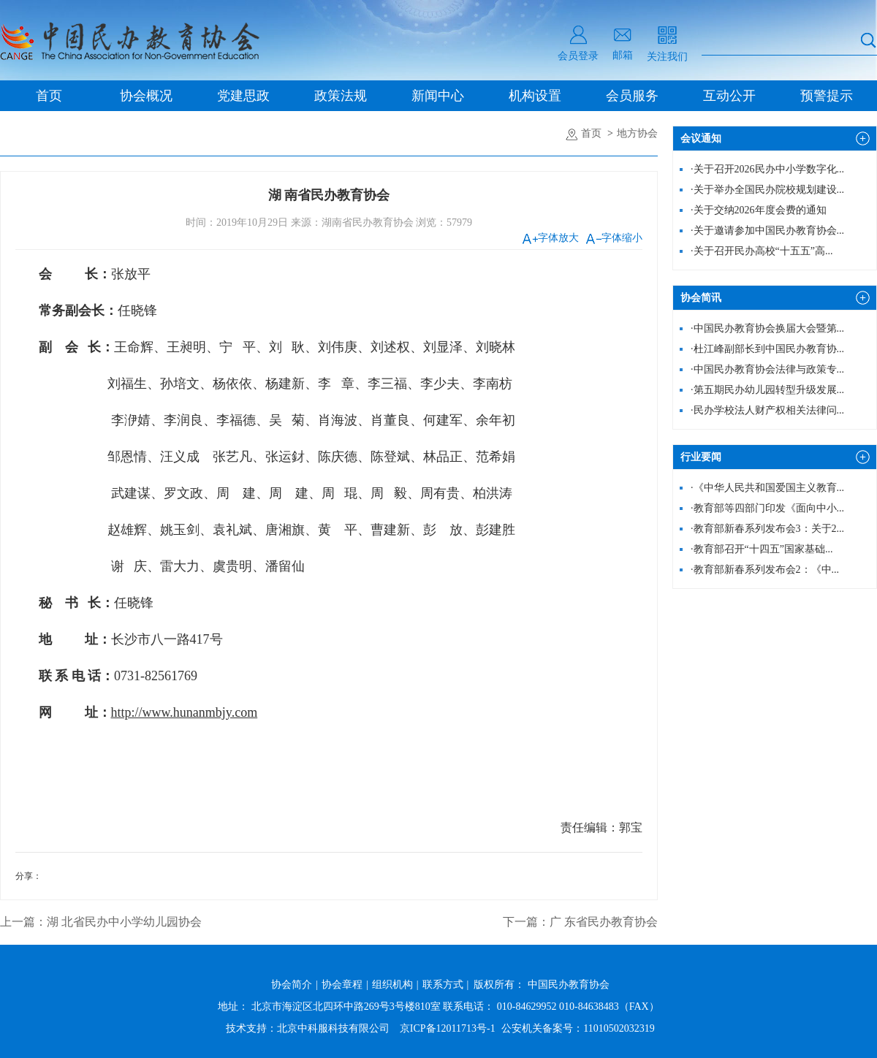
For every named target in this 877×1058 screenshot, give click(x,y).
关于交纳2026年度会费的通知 (759, 210)
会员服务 (632, 95)
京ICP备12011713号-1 (448, 1028)
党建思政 (243, 95)
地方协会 (637, 133)
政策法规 (340, 95)
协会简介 (291, 984)
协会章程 (342, 984)
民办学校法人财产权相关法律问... (767, 410)
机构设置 (535, 95)
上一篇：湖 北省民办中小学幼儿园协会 (101, 922)
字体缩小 (614, 237)
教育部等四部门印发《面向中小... (767, 508)
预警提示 (826, 95)
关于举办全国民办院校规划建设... (767, 189)
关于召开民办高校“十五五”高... (761, 251)
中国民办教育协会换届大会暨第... (767, 328)
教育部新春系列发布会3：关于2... (767, 528)
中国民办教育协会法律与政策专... (767, 369)
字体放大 (551, 237)
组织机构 (392, 984)
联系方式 (442, 984)
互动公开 (729, 95)
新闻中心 (437, 95)
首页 (49, 95)
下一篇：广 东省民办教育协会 (580, 922)
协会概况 (146, 95)
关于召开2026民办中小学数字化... (767, 169)
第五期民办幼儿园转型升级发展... (767, 389)
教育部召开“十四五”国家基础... (761, 549)
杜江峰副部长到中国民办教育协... (767, 348)
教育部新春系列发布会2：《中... (765, 569)
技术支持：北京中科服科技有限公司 (308, 1028)
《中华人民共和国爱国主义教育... (767, 487)
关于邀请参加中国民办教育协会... (767, 230)
